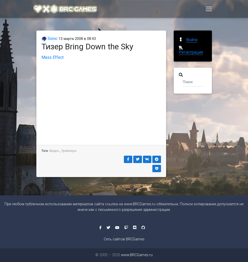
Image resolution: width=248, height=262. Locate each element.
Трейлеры (69, 151)
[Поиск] (193, 81)
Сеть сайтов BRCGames (124, 239)
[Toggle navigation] (209, 9)
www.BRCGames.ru (139, 204)
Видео (54, 151)
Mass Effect (52, 57)
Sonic (49, 38)
